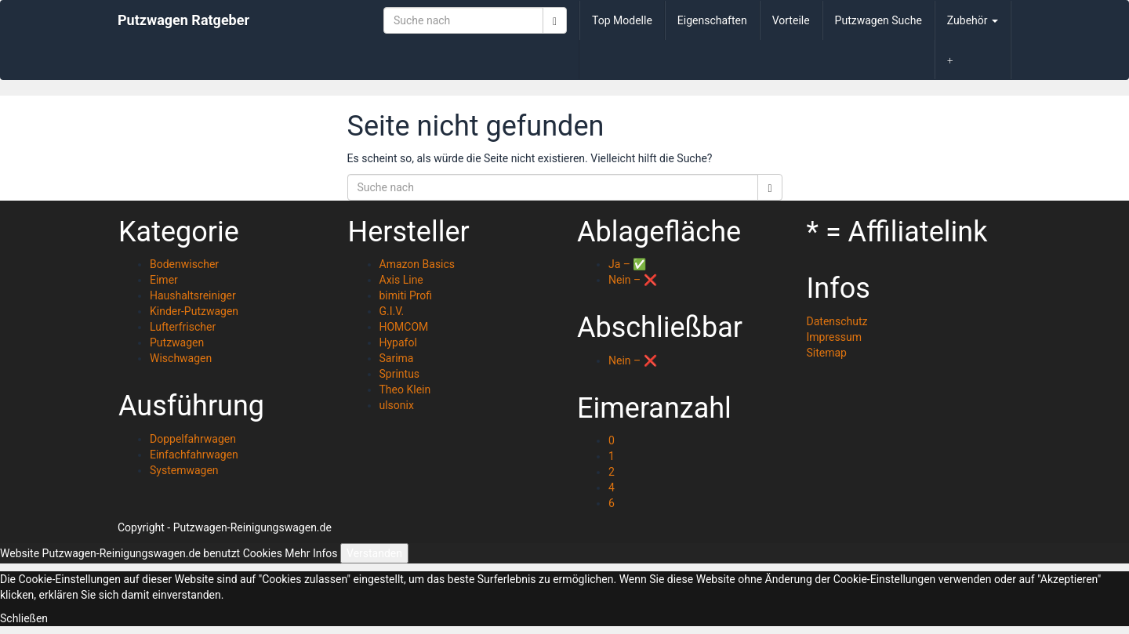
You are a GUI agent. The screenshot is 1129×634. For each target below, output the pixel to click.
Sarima (396, 358)
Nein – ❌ (632, 280)
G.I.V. (392, 311)
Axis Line (401, 280)
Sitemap (827, 352)
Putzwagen (177, 342)
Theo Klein (405, 389)
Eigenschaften (712, 20)
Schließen (24, 618)
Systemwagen (184, 470)
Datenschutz (837, 321)
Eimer (164, 280)
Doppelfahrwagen (193, 439)
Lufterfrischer (183, 327)
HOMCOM (404, 327)
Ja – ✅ (627, 264)
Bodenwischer (184, 264)
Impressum (834, 337)
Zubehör (972, 20)
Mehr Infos (311, 553)
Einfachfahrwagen (194, 454)
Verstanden (374, 553)
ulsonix (396, 405)
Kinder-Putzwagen (194, 311)
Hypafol (398, 342)
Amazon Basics (417, 264)
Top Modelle (622, 20)
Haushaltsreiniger (193, 295)
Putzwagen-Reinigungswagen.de (252, 527)
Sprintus (399, 374)
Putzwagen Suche (878, 20)
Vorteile (791, 20)
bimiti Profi (406, 295)
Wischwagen (181, 358)
